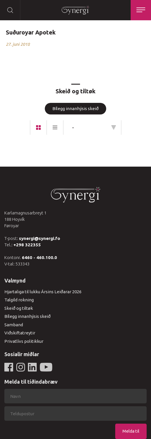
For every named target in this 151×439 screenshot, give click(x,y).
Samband (13, 324)
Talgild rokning (19, 299)
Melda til (130, 431)
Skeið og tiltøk (18, 308)
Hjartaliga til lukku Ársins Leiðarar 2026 (42, 291)
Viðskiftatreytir (19, 332)
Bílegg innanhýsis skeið (75, 108)
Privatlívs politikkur (23, 341)
